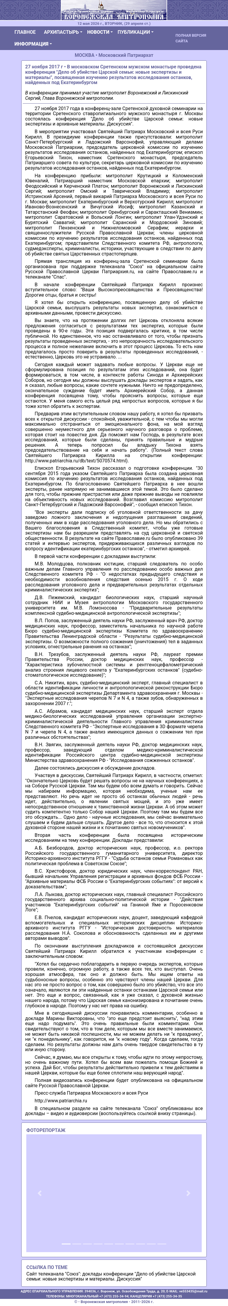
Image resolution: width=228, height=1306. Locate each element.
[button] (39, 1193)
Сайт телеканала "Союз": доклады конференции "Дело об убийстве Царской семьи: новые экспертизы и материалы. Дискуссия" (111, 1276)
